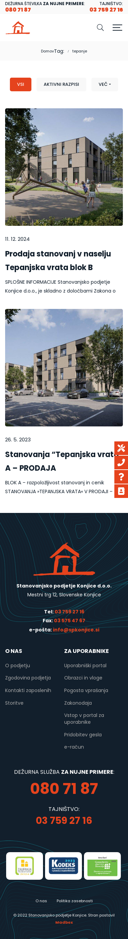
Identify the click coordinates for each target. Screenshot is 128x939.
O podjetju (17, 665)
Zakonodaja (78, 703)
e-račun (74, 747)
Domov (47, 51)
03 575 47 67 (69, 620)
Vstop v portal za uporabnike (84, 718)
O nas (41, 901)
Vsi (20, 84)
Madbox (64, 922)
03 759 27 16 (69, 611)
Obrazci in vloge (83, 677)
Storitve (14, 703)
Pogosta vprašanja (86, 690)
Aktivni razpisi (61, 84)
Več (103, 84)
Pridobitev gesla (83, 734)
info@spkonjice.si (75, 629)
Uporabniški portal (85, 665)
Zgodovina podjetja (28, 677)
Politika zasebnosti (75, 901)
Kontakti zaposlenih (28, 690)
